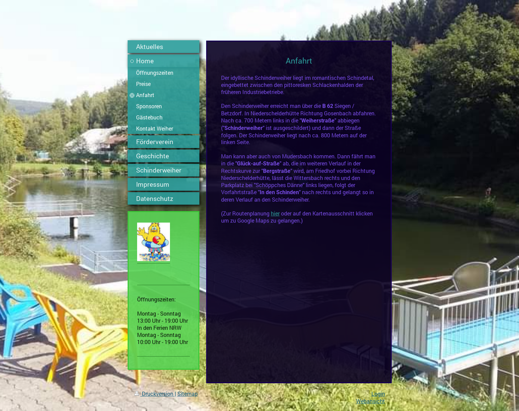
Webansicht (370, 401)
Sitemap (187, 393)
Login (378, 393)
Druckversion (154, 393)
